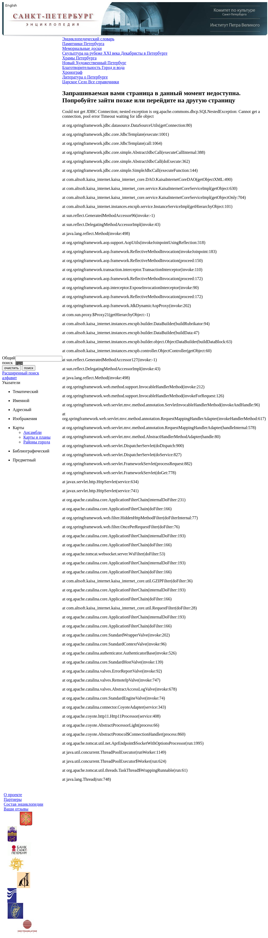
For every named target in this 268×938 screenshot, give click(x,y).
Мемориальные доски (82, 48)
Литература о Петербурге (85, 77)
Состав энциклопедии (23, 804)
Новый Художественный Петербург (94, 62)
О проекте (13, 794)
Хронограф (72, 72)
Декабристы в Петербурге (144, 53)
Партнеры (13, 799)
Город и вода (113, 67)
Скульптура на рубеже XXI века (91, 53)
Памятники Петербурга (83, 43)
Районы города (36, 442)
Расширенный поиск (20, 373)
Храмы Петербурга (79, 58)
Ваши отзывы (16, 809)
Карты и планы (37, 437)
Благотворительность (82, 67)
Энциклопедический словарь (88, 39)
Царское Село (75, 82)
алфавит (9, 378)
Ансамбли (32, 432)
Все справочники (103, 82)
